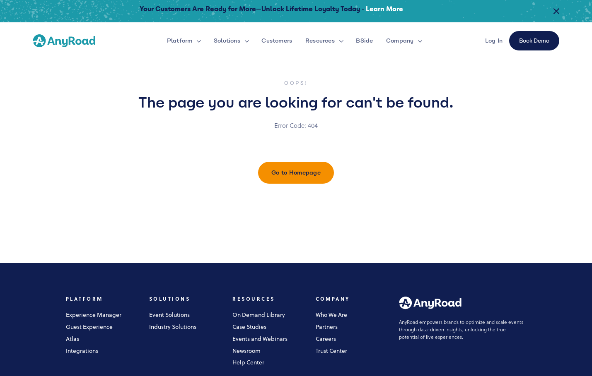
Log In (494, 40)
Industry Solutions (172, 327)
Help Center (248, 363)
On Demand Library (258, 315)
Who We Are (331, 315)
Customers (276, 40)
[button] (185, 40)
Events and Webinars (260, 339)
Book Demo (534, 40)
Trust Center (331, 351)
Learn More (384, 9)
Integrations (82, 351)
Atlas (72, 339)
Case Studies (249, 327)
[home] (64, 41)
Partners (327, 327)
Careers (326, 339)
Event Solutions (169, 315)
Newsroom (246, 351)
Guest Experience (89, 327)
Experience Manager (93, 315)
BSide (364, 40)
